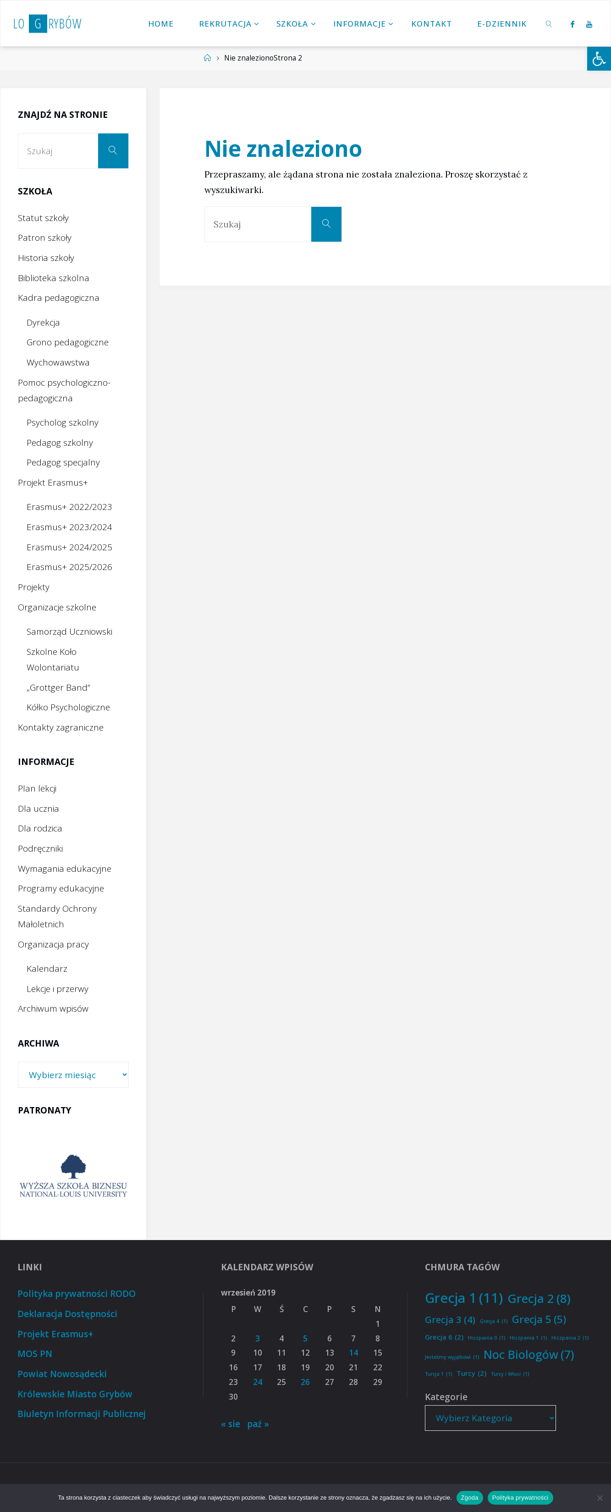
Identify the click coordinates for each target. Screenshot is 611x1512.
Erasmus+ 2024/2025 (69, 547)
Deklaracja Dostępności (67, 1314)
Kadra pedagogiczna (58, 298)
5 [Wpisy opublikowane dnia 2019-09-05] (305, 1338)
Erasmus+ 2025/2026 (69, 567)
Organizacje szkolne (57, 607)
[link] (549, 23)
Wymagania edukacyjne (64, 869)
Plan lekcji (37, 788)
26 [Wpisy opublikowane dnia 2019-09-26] (305, 1382)
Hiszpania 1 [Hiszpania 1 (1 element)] (528, 1338)
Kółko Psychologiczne (68, 707)
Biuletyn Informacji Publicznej (81, 1414)
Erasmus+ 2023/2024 (69, 527)
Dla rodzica (40, 828)
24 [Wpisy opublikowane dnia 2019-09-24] (257, 1382)
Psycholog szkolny (63, 422)
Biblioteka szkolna (53, 278)
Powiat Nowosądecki (62, 1374)
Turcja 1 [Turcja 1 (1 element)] (438, 1374)
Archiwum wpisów (53, 1008)
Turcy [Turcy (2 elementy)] (471, 1373)
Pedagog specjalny (63, 462)
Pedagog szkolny (60, 443)
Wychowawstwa (58, 362)
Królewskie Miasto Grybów (74, 1394)
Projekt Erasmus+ (53, 482)
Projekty (34, 587)
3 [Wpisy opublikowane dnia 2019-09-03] (257, 1338)
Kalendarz (47, 969)
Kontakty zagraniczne (61, 727)
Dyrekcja (43, 322)
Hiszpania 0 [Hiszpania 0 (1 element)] (486, 1338)
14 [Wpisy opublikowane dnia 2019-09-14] (353, 1352)
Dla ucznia (38, 808)
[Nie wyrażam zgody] (599, 1497)
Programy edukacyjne (61, 888)
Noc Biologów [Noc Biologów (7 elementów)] (529, 1354)
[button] (599, 59)
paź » (258, 1424)
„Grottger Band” (58, 687)
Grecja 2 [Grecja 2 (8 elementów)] (539, 1298)
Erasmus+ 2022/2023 (69, 507)
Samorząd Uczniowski (69, 631)
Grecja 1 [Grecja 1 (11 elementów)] (464, 1298)
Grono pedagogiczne (68, 342)
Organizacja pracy (53, 944)
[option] (73, 1175)
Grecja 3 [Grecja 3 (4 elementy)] (450, 1319)
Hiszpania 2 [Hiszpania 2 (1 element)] (570, 1338)
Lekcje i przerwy (57, 989)
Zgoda (470, 1497)
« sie (230, 1424)
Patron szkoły (45, 238)
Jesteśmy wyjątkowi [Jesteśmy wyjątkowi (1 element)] (452, 1357)
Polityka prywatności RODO (76, 1294)
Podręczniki (40, 848)
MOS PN (34, 1354)
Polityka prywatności (520, 1497)
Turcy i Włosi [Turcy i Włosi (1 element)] (510, 1374)
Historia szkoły (46, 258)
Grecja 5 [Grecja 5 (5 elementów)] (539, 1319)
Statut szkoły (43, 218)
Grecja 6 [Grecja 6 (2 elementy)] (444, 1337)
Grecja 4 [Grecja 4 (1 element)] (493, 1321)
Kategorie (446, 1397)
